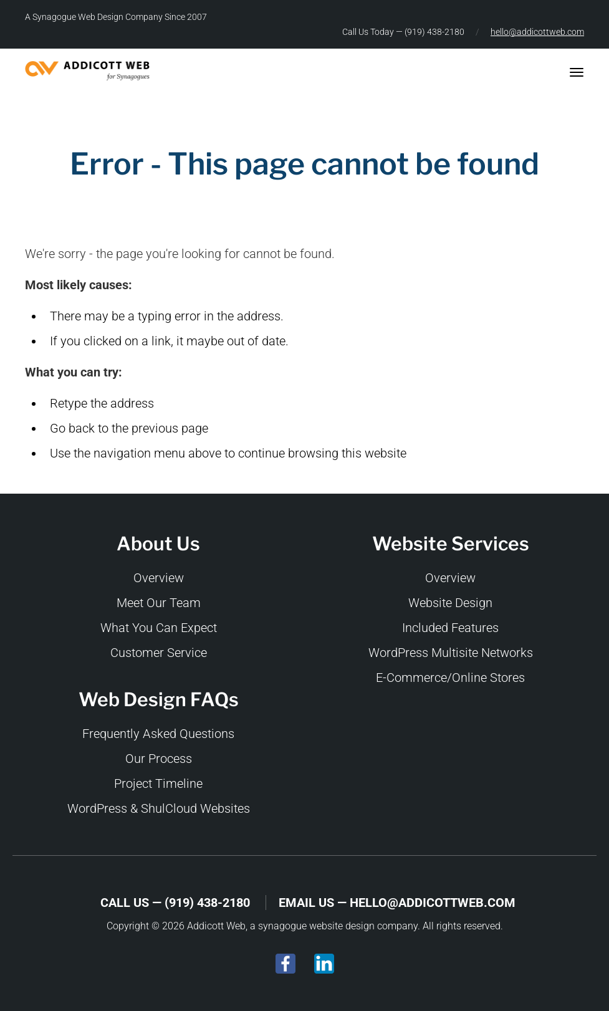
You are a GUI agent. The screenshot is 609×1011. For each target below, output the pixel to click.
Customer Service (158, 652)
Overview (158, 577)
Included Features (450, 627)
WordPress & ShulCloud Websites (158, 808)
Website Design (450, 602)
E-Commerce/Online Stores (450, 677)
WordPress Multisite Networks (450, 652)
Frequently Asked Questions (158, 733)
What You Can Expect (158, 627)
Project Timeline (158, 783)
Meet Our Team (159, 602)
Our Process (158, 758)
